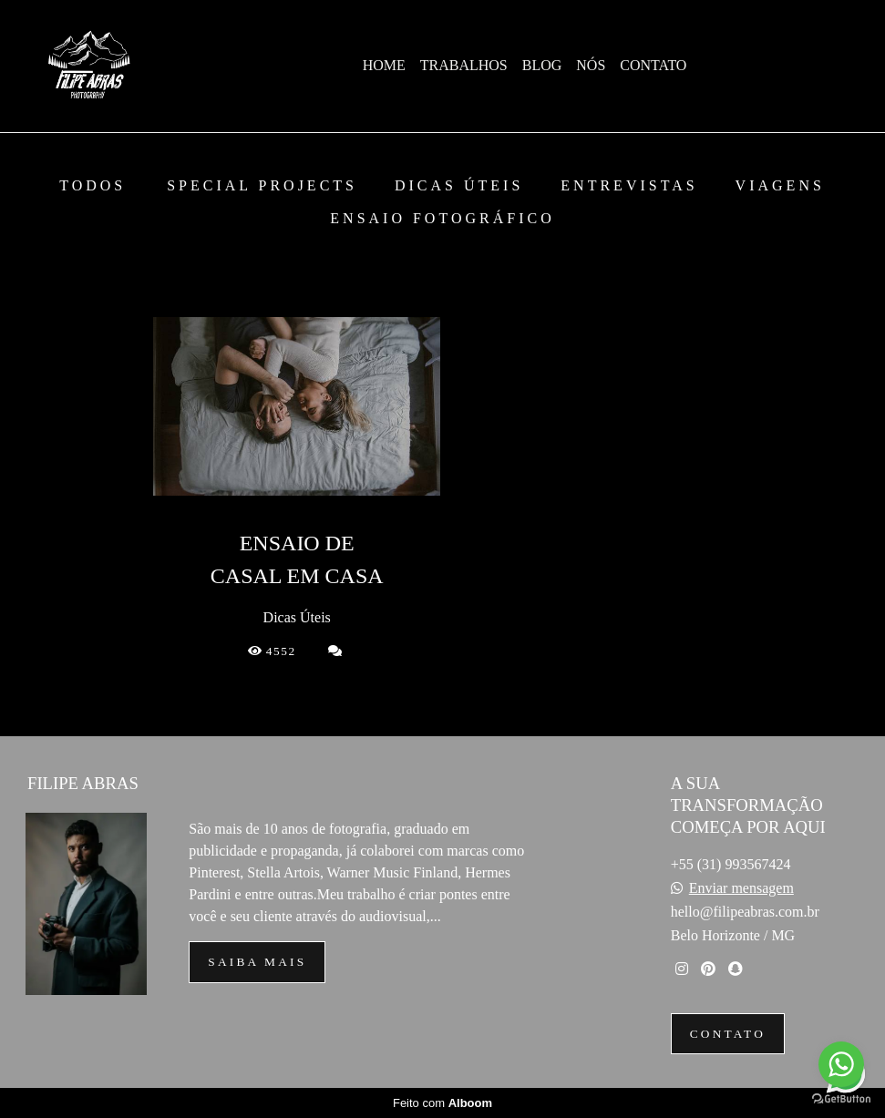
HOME (384, 65)
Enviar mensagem (741, 888)
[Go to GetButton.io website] (841, 1099)
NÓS (590, 65)
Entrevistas (629, 186)
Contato (728, 1034)
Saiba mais (257, 962)
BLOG (542, 65)
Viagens (780, 186)
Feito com (442, 1103)
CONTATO (653, 65)
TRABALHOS (464, 65)
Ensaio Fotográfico (442, 218)
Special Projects (262, 186)
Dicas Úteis (459, 186)
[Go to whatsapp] (841, 1064)
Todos (92, 186)
